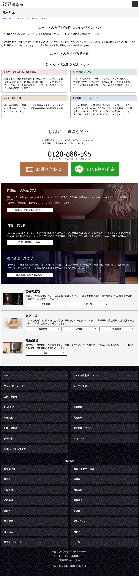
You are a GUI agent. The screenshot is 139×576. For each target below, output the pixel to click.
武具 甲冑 (8, 516)
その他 (77, 537)
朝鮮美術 (78, 484)
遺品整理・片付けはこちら (28, 273)
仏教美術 (8, 495)
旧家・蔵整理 (10, 423)
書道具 (7, 505)
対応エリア (79, 433)
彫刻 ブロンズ (80, 516)
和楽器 (77, 526)
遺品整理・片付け (82, 423)
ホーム (7, 370)
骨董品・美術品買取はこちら (28, 210)
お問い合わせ (10, 391)
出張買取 (43, 325)
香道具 (77, 505)
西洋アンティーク (12, 537)
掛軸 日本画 (9, 464)
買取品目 (44, 302)
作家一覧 (84, 302)
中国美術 (8, 484)
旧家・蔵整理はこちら (28, 241)
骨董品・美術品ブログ (15, 444)
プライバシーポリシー (15, 381)
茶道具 (7, 474)
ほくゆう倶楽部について (85, 370)
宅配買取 (117, 325)
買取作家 (8, 433)
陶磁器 (77, 474)
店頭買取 (80, 325)
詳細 (45, 349)
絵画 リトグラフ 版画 (84, 464)
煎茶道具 (78, 495)
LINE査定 (9, 402)
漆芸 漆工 (8, 526)
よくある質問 (80, 381)
